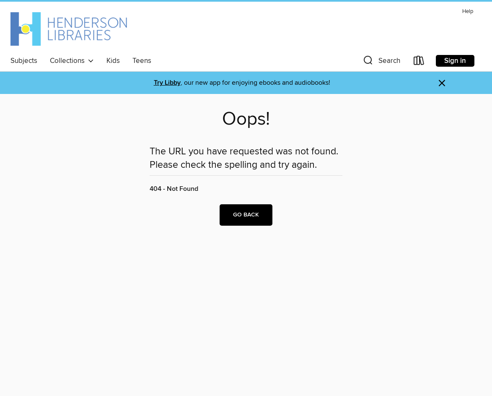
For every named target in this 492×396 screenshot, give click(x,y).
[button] (381, 62)
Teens (141, 60)
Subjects (23, 60)
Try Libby (167, 82)
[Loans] (419, 62)
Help (467, 11)
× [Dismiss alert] (442, 83)
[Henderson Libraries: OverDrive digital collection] (68, 29)
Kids (113, 60)
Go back (246, 215)
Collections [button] (72, 60)
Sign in (455, 60)
